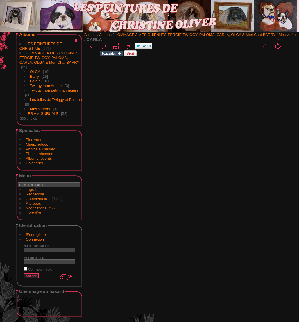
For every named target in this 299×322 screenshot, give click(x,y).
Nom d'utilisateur (36, 246)
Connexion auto (38, 269)
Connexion (35, 239)
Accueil (90, 35)
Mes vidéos (40, 109)
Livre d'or (33, 213)
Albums (27, 34)
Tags (30, 189)
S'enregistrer (36, 234)
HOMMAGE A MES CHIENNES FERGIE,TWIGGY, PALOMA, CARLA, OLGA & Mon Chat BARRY (49, 58)
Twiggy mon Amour (46, 85)
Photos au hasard (40, 149)
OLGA (35, 72)
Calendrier (34, 163)
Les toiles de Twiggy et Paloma (56, 99)
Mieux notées (37, 144)
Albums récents (39, 158)
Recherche (35, 194)
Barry (34, 76)
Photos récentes (39, 154)
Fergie (35, 81)
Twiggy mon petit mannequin (54, 90)
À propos (33, 203)
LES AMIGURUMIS (42, 113)
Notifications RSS (40, 208)
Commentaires (38, 199)
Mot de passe (34, 257)
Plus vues (34, 140)
